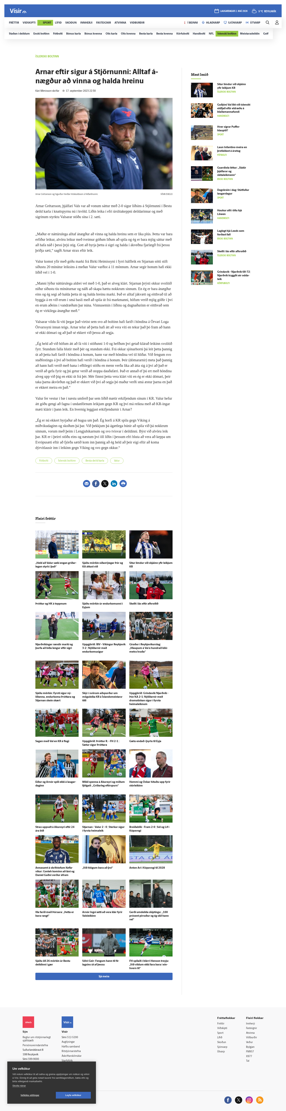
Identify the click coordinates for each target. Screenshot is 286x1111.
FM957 (250, 1051)
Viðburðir (251, 1037)
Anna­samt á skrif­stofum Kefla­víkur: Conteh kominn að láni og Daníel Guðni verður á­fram (54, 872)
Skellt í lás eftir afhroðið (143, 604)
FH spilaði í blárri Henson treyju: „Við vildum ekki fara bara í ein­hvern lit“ (149, 965)
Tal (247, 1061)
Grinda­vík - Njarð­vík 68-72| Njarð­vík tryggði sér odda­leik (233, 276)
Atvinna (250, 1033)
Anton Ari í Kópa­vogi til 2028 (147, 868)
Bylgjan (250, 1047)
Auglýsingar (68, 1042)
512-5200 (72, 1037)
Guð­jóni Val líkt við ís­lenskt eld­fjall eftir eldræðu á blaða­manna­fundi (233, 109)
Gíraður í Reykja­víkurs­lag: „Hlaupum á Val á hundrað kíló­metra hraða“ (148, 648)
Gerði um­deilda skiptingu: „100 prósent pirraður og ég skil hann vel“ (149, 916)
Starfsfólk (67, 1060)
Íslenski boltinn (67, 461)
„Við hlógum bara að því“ (97, 868)
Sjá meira (104, 976)
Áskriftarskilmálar (72, 1056)
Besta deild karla (95, 461)
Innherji (250, 1023)
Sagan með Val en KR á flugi (52, 741)
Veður (249, 1042)
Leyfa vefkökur (73, 1095)
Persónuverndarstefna (35, 1045)
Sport (220, 1033)
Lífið (219, 1037)
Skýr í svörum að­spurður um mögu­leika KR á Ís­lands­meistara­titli (102, 697)
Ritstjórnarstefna (71, 1051)
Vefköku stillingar (30, 1095)
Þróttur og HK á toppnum (51, 604)
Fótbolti (43, 461)
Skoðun (221, 1042)
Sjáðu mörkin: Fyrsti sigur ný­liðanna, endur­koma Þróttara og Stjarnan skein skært (55, 697)
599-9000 (33, 1059)
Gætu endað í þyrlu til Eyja (145, 741)
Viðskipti (222, 1028)
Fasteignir (251, 1028)
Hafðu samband (71, 1046)
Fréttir (220, 1023)
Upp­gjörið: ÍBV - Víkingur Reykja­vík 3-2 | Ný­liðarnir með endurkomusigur (103, 648)
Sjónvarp (222, 1047)
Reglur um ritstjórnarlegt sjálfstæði (37, 1039)
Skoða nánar (19, 1085)
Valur (117, 461)
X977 (249, 1056)
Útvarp (221, 1051)
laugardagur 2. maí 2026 (234, 11)
